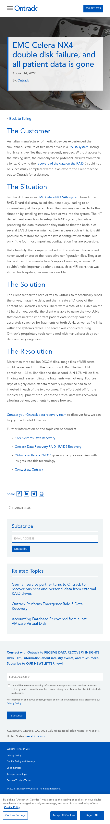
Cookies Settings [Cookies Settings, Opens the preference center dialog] (15, 815)
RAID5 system (79, 147)
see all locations (35, 736)
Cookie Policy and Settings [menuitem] (21, 761)
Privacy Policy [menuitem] (14, 755)
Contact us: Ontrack (29, 469)
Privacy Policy (14, 703)
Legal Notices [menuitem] (14, 768)
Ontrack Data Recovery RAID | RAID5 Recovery (48, 447)
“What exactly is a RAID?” (33, 455)
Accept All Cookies (64, 815)
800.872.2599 (93, 8)
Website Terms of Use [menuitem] (18, 749)
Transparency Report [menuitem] (18, 774)
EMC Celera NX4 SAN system (58, 197)
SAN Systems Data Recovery (35, 438)
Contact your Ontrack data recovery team (36, 415)
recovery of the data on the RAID (60, 163)
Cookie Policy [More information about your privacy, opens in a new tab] (12, 807)
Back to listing (19, 119)
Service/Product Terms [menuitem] (19, 780)
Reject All (91, 815)
